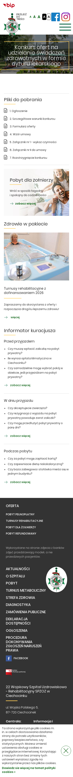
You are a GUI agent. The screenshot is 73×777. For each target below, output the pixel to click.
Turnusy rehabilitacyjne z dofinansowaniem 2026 (25, 290)
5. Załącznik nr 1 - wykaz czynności (33, 142)
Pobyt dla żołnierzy (21, 527)
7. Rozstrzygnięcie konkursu (28, 158)
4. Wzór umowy (20, 134)
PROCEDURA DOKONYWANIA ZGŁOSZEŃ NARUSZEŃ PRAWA (23, 644)
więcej (11, 317)
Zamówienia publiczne (26, 612)
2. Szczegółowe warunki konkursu (32, 119)
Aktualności (18, 569)
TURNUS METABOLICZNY (26, 590)
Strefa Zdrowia (20, 598)
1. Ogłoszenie (18, 111)
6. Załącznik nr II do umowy (28, 150)
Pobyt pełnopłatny (20, 514)
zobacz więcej (23, 204)
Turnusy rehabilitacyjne (24, 521)
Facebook (17, 658)
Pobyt (12, 583)
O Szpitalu (15, 576)
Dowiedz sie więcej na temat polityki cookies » (28, 770)
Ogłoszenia (16, 630)
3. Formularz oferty (22, 126)
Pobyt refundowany (21, 533)
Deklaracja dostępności (18, 621)
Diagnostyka (18, 605)
